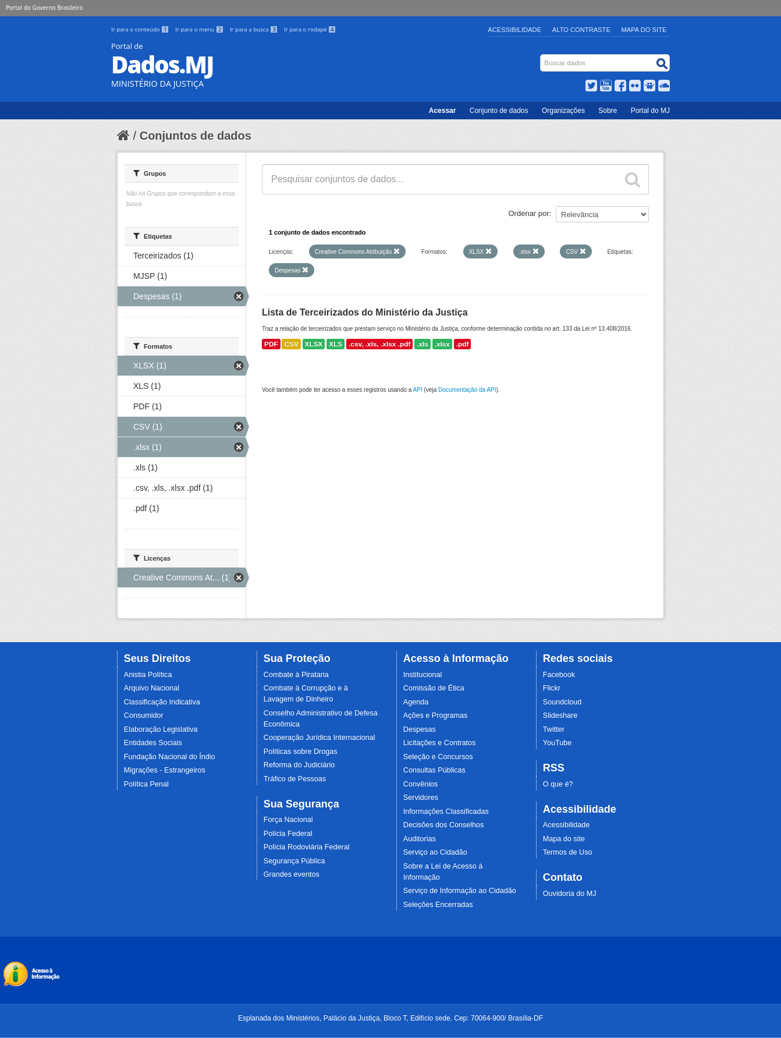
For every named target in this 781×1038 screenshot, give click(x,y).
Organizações (563, 111)
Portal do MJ (650, 111)
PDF (271, 344)
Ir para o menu (200, 29)
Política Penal (146, 784)
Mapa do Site (644, 29)
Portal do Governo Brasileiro (44, 7)
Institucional (422, 675)
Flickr (551, 688)
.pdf (462, 344)
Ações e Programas (435, 715)
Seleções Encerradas (438, 905)
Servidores (420, 797)
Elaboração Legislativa (161, 729)
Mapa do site (564, 839)
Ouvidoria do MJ (570, 894)
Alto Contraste (581, 29)
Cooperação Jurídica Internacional (319, 738)
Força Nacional (288, 820)
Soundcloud (562, 702)
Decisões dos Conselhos (443, 825)
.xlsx (442, 344)
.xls (422, 344)
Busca (541, 56)
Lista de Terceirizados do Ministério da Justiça (365, 312)
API (418, 390)
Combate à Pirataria (296, 675)
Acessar (442, 111)
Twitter (554, 729)
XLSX (314, 344)
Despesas (419, 729)
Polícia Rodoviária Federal (307, 847)
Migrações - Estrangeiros (164, 770)
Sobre (607, 111)
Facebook (559, 675)
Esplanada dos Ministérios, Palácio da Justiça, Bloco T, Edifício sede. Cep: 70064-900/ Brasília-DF (390, 1018)
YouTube (557, 743)
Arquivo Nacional (151, 688)
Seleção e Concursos (438, 757)
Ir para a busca (254, 29)
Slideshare (560, 715)
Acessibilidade (514, 29)
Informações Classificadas (446, 811)
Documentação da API (467, 390)
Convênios (420, 784)
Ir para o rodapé (310, 29)
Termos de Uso (567, 852)
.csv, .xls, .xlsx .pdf (379, 344)
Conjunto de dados (499, 111)
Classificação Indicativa (162, 702)
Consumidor (144, 715)
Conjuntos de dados (195, 135)
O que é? (558, 784)
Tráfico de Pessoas (295, 779)
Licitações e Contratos (439, 743)
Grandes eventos (292, 874)
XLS (335, 344)
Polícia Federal (288, 834)
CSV (291, 344)
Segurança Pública (294, 861)
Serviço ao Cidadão (435, 852)
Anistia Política (148, 675)
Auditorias (419, 839)
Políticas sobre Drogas (301, 751)
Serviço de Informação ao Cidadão (459, 891)
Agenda (415, 702)
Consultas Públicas (434, 770)
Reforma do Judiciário (299, 765)
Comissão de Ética (433, 688)
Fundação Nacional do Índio (169, 757)
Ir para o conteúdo (141, 29)
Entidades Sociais (153, 743)
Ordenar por (529, 213)
